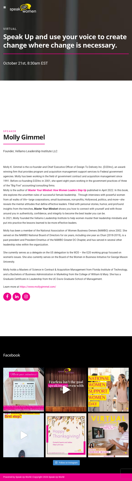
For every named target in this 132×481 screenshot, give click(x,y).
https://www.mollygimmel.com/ (38, 286)
